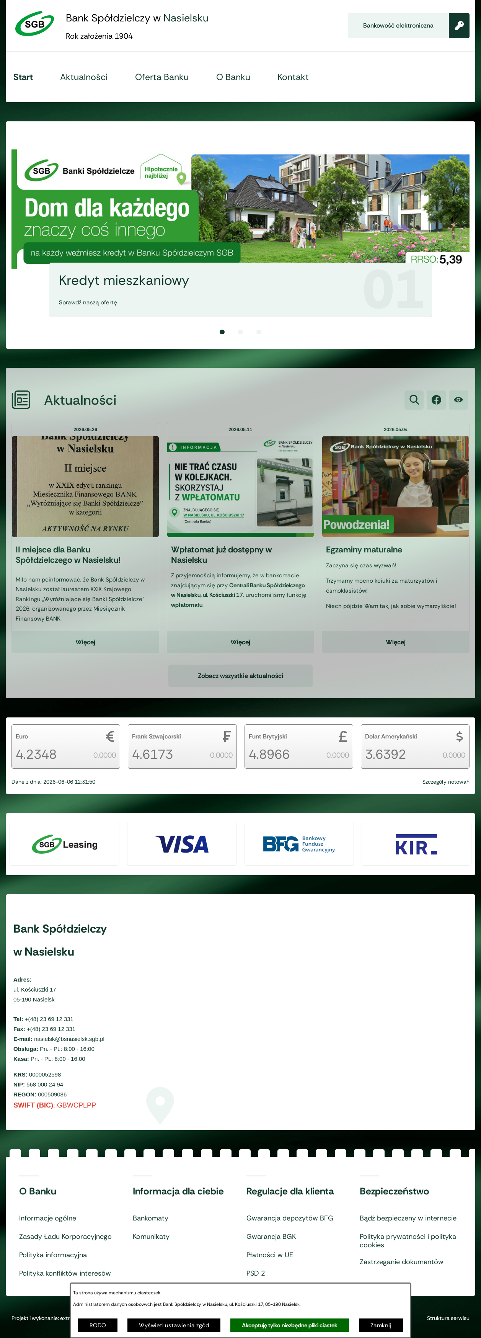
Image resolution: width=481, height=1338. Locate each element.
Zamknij (380, 1325)
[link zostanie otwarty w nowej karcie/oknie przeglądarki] (436, 408)
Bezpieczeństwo (394, 1191)
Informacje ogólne (47, 1218)
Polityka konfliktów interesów (65, 1273)
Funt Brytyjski (268, 736)
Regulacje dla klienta (290, 1191)
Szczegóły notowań (446, 781)
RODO (98, 1325)
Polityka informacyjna (53, 1255)
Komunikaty (151, 1237)
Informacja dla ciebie (178, 1191)
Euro (22, 736)
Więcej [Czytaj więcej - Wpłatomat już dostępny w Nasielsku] (240, 650)
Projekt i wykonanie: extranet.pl (48, 1318)
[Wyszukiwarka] (414, 408)
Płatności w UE (269, 1255)
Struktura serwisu (448, 1318)
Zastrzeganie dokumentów (401, 1262)
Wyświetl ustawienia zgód (174, 1325)
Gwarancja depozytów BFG (289, 1218)
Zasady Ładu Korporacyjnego (65, 1237)
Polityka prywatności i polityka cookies (408, 1241)
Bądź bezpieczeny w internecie (408, 1218)
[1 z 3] (240, 223)
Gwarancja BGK (271, 1237)
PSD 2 (255, 1273)
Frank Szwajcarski (156, 736)
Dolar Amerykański (391, 736)
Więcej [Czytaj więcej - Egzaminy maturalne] (396, 650)
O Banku (37, 1191)
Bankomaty (150, 1218)
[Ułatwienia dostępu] (458, 408)
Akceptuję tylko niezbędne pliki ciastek (290, 1325)
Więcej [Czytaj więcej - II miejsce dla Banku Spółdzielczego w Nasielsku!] (85, 650)
